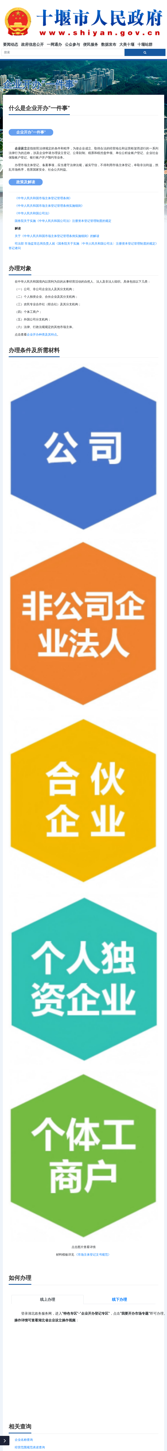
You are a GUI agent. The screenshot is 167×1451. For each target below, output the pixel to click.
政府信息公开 (32, 44)
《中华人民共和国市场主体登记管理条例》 (43, 198)
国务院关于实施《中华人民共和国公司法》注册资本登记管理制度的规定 (63, 221)
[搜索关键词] (63, 52)
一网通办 (54, 44)
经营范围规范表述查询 (30, 1447)
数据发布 (108, 44)
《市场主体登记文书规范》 (93, 1254)
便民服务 (90, 44)
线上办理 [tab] (47, 1299)
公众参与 (72, 44)
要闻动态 (10, 44)
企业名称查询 (24, 1440)
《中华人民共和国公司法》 (33, 213)
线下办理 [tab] (119, 1299)
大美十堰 (126, 44)
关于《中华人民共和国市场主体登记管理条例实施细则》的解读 (57, 236)
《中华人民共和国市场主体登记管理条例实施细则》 (49, 206)
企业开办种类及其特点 (42, 334)
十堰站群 (144, 44)
